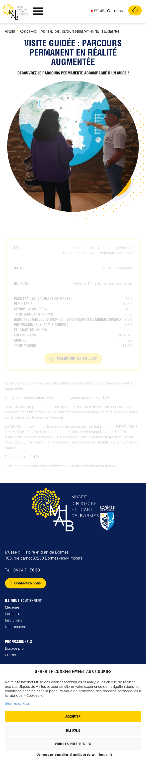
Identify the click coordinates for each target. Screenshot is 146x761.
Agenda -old (28, 31)
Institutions (13, 620)
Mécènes (12, 607)
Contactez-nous (27, 583)
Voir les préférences (73, 744)
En (121, 11)
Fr (115, 11)
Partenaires (14, 614)
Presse (10, 655)
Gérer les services (17, 703)
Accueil (10, 31)
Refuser (73, 730)
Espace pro (14, 648)
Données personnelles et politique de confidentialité (74, 754)
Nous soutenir (16, 627)
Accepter (73, 716)
